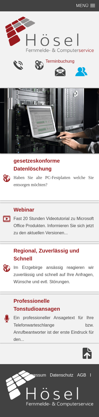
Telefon (18, 64)
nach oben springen (87, 353)
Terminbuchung (60, 61)
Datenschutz (61, 375)
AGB (81, 375)
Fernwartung (81, 71)
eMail (60, 71)
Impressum (35, 375)
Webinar (23, 210)
